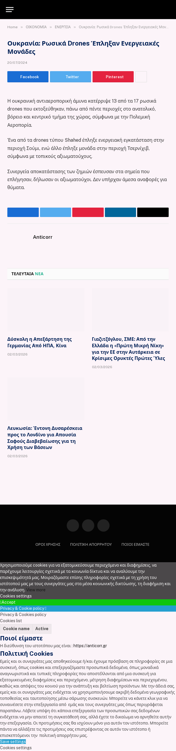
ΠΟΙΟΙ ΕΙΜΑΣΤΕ (135, 544)
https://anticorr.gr (90, 645)
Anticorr (43, 237)
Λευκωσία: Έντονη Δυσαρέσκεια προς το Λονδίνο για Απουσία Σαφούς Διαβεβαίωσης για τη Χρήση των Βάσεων (44, 437)
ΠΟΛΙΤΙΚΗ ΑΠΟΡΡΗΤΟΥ (91, 544)
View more (36, 590)
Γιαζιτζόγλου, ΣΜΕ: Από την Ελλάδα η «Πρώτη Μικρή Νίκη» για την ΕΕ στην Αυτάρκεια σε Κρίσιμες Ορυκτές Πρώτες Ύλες (128, 348)
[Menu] (10, 9)
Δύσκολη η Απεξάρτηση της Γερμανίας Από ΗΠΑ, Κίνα (39, 342)
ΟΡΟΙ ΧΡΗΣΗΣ (47, 544)
